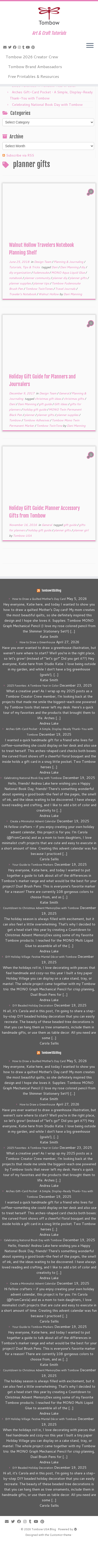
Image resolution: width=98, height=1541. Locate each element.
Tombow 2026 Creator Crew (32, 57)
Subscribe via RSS (20, 155)
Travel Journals (65, 289)
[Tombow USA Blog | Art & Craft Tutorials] (49, 16)
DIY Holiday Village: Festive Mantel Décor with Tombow (41, 957)
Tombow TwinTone (50, 426)
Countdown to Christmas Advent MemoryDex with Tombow (41, 908)
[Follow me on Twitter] (10, 47)
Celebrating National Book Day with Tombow (47, 104)
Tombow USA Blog (51, 590)
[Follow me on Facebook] (15, 47)
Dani (54, 267)
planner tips (41, 283)
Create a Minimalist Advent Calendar (33, 821)
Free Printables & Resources (33, 76)
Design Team (43, 262)
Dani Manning (69, 267)
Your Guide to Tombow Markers (32, 865)
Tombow (15, 420)
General (64, 393)
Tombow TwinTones (39, 289)
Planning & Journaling (69, 262)
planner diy (60, 278)
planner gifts (78, 278)
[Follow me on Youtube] (28, 47)
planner (29, 415)
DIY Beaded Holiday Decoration (32, 1005)
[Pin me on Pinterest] (33, 47)
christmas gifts (74, 399)
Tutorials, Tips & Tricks (25, 267)
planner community (37, 278)
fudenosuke (41, 272)
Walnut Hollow (49, 294)
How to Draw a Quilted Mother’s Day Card (39, 599)
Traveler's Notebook (23, 294)
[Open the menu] (90, 45)
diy (83, 267)
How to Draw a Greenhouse (37, 642)
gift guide (45, 404)
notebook (16, 278)
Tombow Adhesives (36, 420)
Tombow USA (22, 536)
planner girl (80, 530)
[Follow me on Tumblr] (24, 47)
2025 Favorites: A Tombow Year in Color (33, 686)
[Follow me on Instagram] (20, 47)
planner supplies (20, 283)
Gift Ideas (61, 404)
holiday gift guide (35, 409)
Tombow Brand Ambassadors (35, 66)
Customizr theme (60, 1535)
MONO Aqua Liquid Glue (68, 272)
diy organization (20, 272)
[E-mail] (5, 47)
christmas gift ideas (48, 399)
